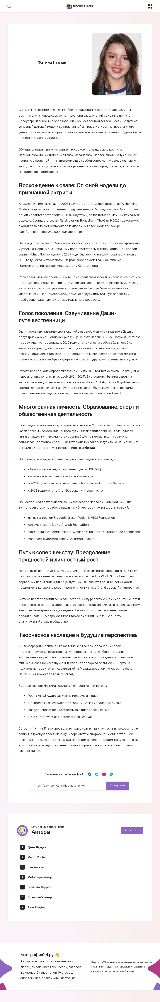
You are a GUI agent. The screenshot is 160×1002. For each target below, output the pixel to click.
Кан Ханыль (36, 868)
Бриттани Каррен (41, 888)
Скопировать (117, 785)
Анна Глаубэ (37, 908)
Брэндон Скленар (41, 898)
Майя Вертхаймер (41, 878)
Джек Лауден (37, 848)
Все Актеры (132, 831)
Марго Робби (37, 858)
